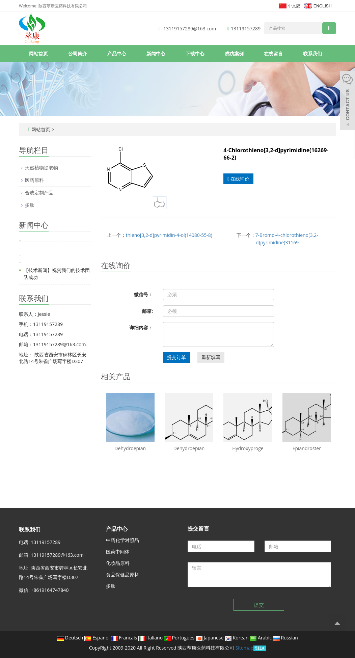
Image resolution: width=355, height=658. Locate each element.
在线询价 (238, 178)
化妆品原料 (118, 563)
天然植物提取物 (41, 167)
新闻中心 (155, 53)
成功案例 (234, 53)
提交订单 (176, 357)
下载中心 (195, 53)
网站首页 (38, 53)
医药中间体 (118, 551)
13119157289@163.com (189, 28)
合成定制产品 (39, 192)
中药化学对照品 (122, 540)
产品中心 (116, 53)
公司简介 (77, 53)
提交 (259, 604)
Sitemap (244, 648)
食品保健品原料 (122, 574)
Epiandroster (307, 448)
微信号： (143, 294)
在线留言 (273, 53)
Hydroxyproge (248, 448)
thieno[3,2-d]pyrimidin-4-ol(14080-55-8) (169, 235)
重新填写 (210, 357)
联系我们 (312, 53)
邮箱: (147, 311)
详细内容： (141, 327)
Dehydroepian (130, 448)
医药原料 (34, 180)
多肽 (29, 205)
